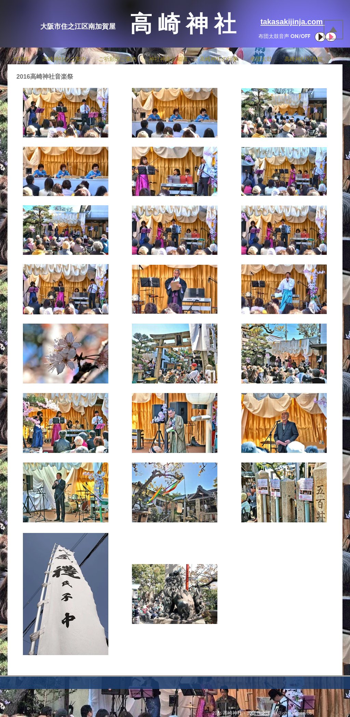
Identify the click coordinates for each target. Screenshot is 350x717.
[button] (64, 56)
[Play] (320, 36)
